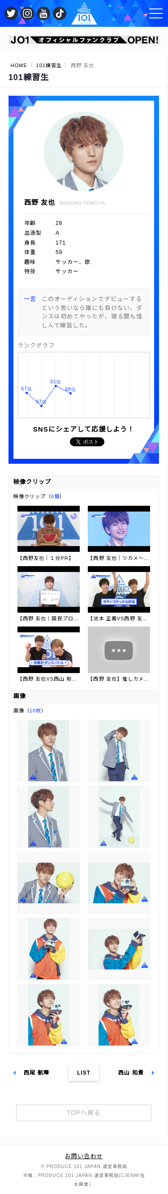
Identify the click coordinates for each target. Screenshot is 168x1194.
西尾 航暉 (36, 1073)
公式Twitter (11, 13)
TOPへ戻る (84, 1112)
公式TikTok (59, 13)
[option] (84, 40)
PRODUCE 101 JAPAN (84, 13)
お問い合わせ (84, 1156)
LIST (83, 1073)
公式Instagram (27, 13)
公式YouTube (43, 13)
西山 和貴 (131, 1073)
